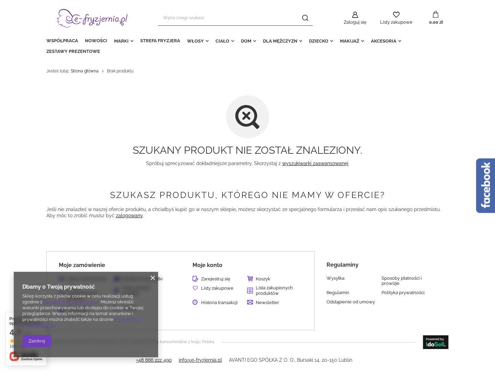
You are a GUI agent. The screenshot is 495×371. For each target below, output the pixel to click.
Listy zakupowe (396, 22)
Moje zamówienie (82, 265)
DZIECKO (318, 41)
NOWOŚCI (96, 40)
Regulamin (338, 292)
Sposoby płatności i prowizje (402, 281)
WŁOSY (195, 41)
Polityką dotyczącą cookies (71, 301)
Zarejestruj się (215, 278)
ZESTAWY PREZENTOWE (73, 51)
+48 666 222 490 (154, 360)
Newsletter (267, 302)
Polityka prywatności (403, 292)
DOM (246, 41)
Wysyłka (335, 278)
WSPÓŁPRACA (62, 40)
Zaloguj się (355, 22)
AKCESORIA (383, 41)
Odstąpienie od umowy (351, 301)
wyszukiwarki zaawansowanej (315, 163)
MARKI (121, 41)
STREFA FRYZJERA (160, 40)
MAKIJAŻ (349, 41)
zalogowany (129, 215)
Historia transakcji (219, 302)
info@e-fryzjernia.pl (200, 360)
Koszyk (263, 278)
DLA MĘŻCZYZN (280, 41)
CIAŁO (222, 41)
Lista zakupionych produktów (274, 290)
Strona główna (85, 71)
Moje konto (207, 265)
